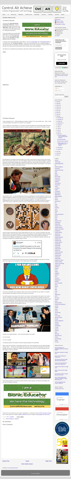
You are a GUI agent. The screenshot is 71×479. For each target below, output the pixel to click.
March (58, 133)
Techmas (57, 322)
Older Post (49, 461)
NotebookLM (57, 294)
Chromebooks (58, 183)
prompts (56, 306)
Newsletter (36, 14)
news (56, 292)
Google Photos (58, 248)
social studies (57, 315)
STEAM (56, 319)
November (59, 119)
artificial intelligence (10, 418)
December (59, 117)
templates (57, 324)
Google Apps (57, 222)
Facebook (57, 207)
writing (56, 340)
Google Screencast (59, 252)
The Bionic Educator (61, 139)
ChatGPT (57, 181)
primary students (58, 302)
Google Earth (57, 235)
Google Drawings (58, 232)
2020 (57, 112)
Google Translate (58, 261)
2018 (57, 116)
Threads (56, 327)
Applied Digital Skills (59, 163)
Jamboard (57, 278)
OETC (56, 296)
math (56, 287)
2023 (57, 107)
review (56, 309)
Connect (57, 14)
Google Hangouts (58, 242)
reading (56, 307)
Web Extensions (58, 335)
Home (3, 14)
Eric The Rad (57, 81)
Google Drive (57, 234)
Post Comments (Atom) (13, 467)
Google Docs (57, 230)
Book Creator (57, 176)
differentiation (57, 193)
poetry (56, 301)
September (59, 123)
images (56, 271)
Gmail (56, 219)
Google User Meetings (59, 263)
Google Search (58, 253)
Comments (58, 90)
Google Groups (58, 240)
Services (44, 14)
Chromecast (57, 184)
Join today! (57, 35)
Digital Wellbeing (58, 196)
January (59, 149)
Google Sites (57, 256)
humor (56, 270)
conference (57, 188)
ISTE (56, 276)
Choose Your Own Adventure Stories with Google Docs (61, 364)
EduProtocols (57, 201)
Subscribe (62, 63)
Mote (56, 289)
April (58, 132)
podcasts (57, 299)
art (55, 165)
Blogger (38, 473)
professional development (60, 304)
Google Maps (57, 245)
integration (16, 418)
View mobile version (27, 464)
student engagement (59, 320)
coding (56, 186)
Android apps (57, 161)
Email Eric (58, 19)
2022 (57, 108)
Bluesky (56, 175)
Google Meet (57, 247)
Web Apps (57, 333)
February (59, 147)
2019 (57, 114)
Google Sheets (58, 255)
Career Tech (57, 178)
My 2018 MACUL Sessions (62, 141)
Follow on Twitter (59, 21)
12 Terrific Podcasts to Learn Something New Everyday (62, 136)
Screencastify (57, 312)
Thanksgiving (57, 325)
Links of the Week (58, 283)
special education (58, 317)
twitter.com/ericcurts (23, 414)
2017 (57, 151)
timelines (57, 328)
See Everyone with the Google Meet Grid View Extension (61, 360)
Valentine (57, 330)
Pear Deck (57, 297)
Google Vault (57, 265)
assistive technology (59, 170)
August (59, 124)
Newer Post (6, 461)
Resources (13, 14)
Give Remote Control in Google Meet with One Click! (61, 374)
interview (57, 274)
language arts (57, 279)
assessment (57, 168)
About (62, 14)
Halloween (57, 266)
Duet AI (56, 197)
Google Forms (58, 238)
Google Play (57, 250)
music (56, 291)
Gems (56, 217)
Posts (57, 88)
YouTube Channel (60, 22)
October (59, 121)
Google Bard (57, 224)
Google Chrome (58, 225)
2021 (57, 110)
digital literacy (57, 194)
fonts (56, 212)
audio (56, 171)
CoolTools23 (57, 191)
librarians (57, 281)
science (56, 310)
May (58, 130)
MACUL (56, 286)
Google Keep (57, 243)
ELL (56, 202)
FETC (56, 209)
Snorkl (56, 314)
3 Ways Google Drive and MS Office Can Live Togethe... (62, 144)
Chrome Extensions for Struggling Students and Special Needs (61, 348)
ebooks (56, 199)
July (58, 126)
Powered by (61, 67)
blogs (56, 173)
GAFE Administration (59, 214)
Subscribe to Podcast (60, 24)
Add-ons (56, 160)
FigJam (56, 211)
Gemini (56, 215)
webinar (56, 337)
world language (58, 338)
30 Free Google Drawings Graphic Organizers (60, 383)
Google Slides (58, 258)
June (58, 128)
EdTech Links (28, 14)
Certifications (57, 179)
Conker (56, 189)
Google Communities (59, 229)
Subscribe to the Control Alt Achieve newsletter (60, 41)
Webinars (21, 14)
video (56, 332)
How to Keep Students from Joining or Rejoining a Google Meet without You (61, 378)
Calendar (50, 14)
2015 (57, 155)
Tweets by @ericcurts (59, 388)
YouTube (57, 342)
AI (8, 14)
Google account (58, 220)
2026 (57, 101)
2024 (57, 105)
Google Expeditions (59, 237)
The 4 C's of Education (32, 41)
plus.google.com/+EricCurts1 (43, 414)
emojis (56, 206)
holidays (56, 268)
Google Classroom (59, 227)
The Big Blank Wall (44, 41)
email (56, 204)
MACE (56, 284)
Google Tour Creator (59, 260)
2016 (57, 153)
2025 (57, 103)
